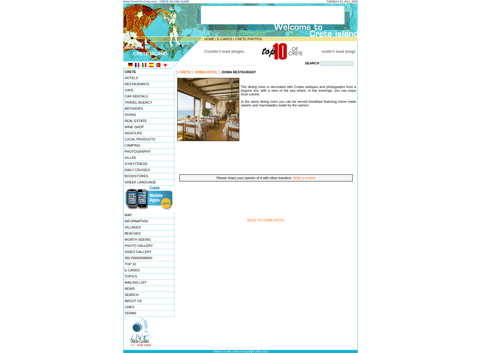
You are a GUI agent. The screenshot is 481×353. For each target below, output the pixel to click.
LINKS (129, 307)
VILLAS (130, 157)
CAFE (129, 90)
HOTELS (131, 78)
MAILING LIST (136, 282)
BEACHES (133, 233)
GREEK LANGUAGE (140, 182)
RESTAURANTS (137, 84)
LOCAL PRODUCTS (140, 139)
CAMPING (132, 145)
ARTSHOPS (134, 108)
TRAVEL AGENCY (138, 102)
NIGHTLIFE (133, 133)
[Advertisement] (266, 157)
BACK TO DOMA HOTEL (266, 220)
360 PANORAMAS (138, 258)
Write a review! (304, 178)
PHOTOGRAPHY (138, 151)
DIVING (130, 115)
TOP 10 (130, 264)
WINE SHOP (134, 127)
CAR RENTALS (136, 96)
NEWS (130, 288)
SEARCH (132, 295)
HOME (209, 39)
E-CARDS (225, 39)
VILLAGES (133, 227)
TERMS (131, 313)
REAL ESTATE (136, 121)
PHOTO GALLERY (139, 245)
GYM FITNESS (136, 164)
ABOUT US (133, 301)
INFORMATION (136, 221)
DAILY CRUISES (137, 170)
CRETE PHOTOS (248, 39)
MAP (128, 215)
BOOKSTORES (136, 176)
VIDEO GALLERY (138, 252)
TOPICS (131, 276)
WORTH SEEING (138, 239)
